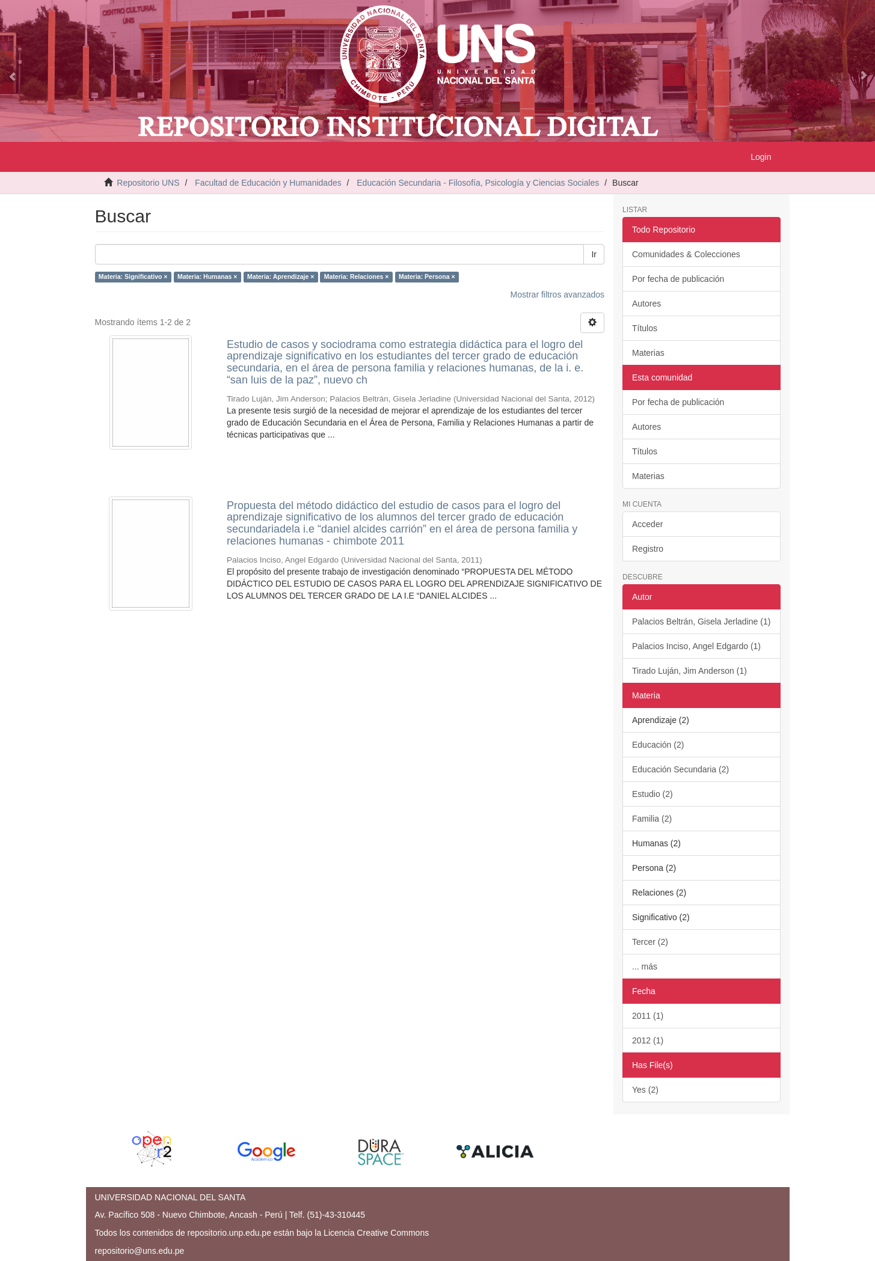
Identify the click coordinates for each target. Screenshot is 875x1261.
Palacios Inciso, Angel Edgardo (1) (696, 646)
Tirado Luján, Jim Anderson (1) (689, 671)
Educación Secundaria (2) (680, 769)
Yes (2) (645, 1090)
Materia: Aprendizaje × (280, 277)
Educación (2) (658, 745)
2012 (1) (647, 1040)
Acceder (647, 524)
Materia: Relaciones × (356, 277)
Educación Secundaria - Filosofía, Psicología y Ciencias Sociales (478, 183)
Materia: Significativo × (133, 277)
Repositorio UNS (148, 183)
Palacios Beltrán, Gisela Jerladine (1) (701, 621)
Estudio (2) (652, 794)
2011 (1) (647, 1016)
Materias (648, 353)
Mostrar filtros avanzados (557, 294)
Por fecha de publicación (678, 279)
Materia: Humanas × (207, 277)
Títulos (644, 328)
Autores (646, 303)
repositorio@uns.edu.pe (140, 1251)
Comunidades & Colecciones (686, 254)
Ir (594, 254)
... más (644, 966)
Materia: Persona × (427, 277)
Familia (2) (652, 818)
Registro (647, 549)
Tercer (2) (650, 942)
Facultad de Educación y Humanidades (268, 183)
